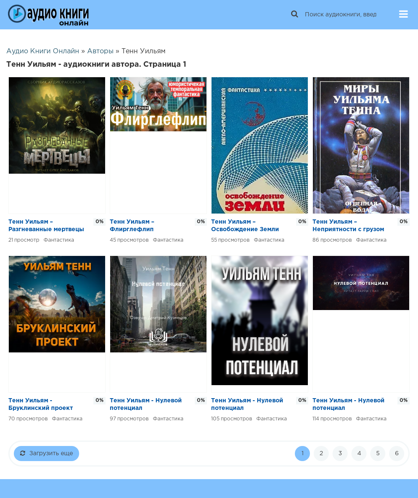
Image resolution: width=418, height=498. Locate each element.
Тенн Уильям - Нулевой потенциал (146, 404)
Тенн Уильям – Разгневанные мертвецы (46, 225)
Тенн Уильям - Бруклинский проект (40, 404)
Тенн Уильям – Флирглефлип (132, 225)
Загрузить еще (46, 453)
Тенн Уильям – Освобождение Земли (245, 225)
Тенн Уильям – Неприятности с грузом (348, 225)
